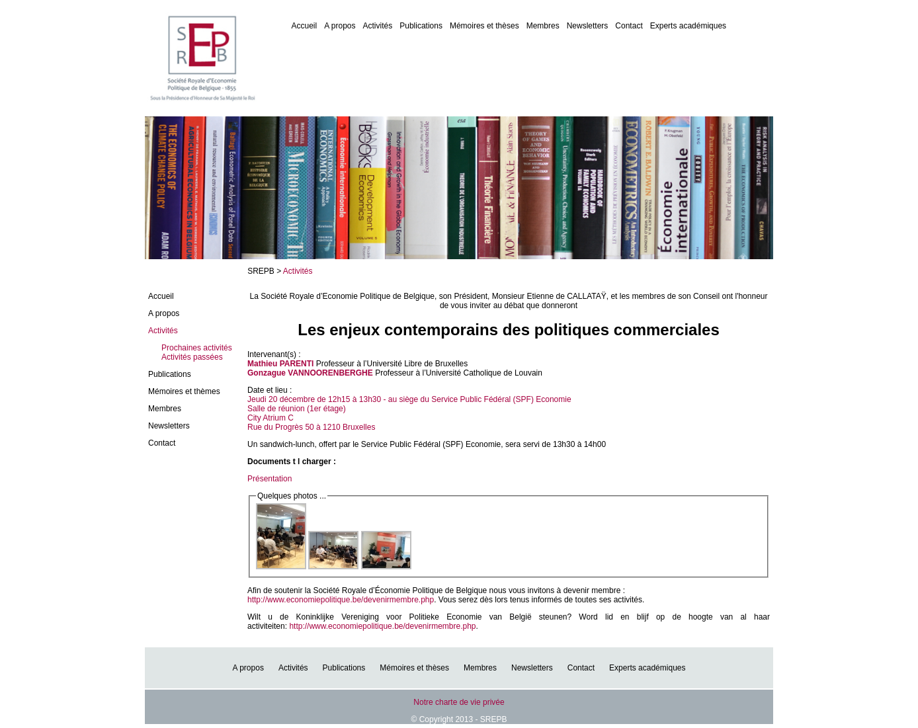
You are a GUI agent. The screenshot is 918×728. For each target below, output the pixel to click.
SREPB (260, 271)
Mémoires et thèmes (184, 391)
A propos (339, 25)
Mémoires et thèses (484, 25)
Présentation (269, 478)
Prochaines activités (196, 347)
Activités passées (192, 357)
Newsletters (587, 25)
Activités (378, 25)
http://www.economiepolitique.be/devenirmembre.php (340, 599)
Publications (420, 25)
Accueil (304, 25)
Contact (628, 25)
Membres (543, 25)
